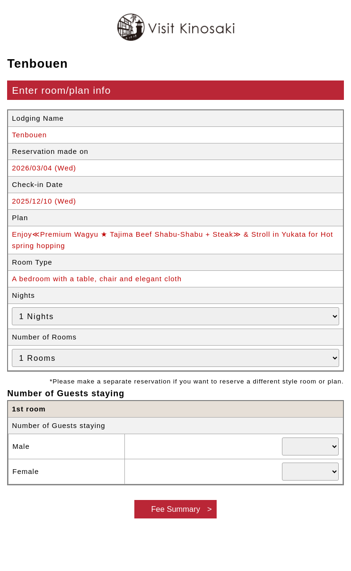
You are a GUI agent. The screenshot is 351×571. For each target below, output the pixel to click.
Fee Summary (175, 509)
